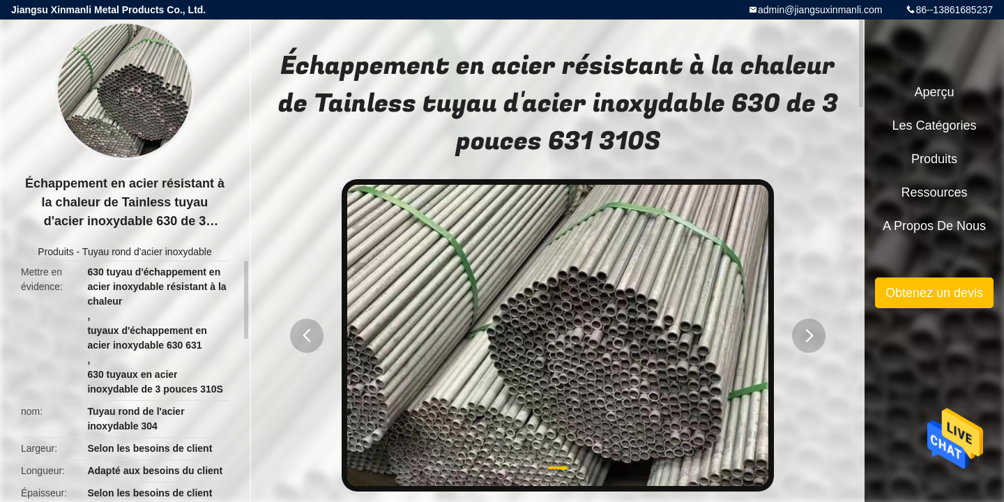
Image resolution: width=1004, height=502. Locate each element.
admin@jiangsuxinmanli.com (820, 9)
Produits (55, 251)
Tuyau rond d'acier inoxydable (147, 251)
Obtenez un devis (934, 293)
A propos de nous (934, 226)
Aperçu (934, 92)
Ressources (934, 192)
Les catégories (934, 125)
